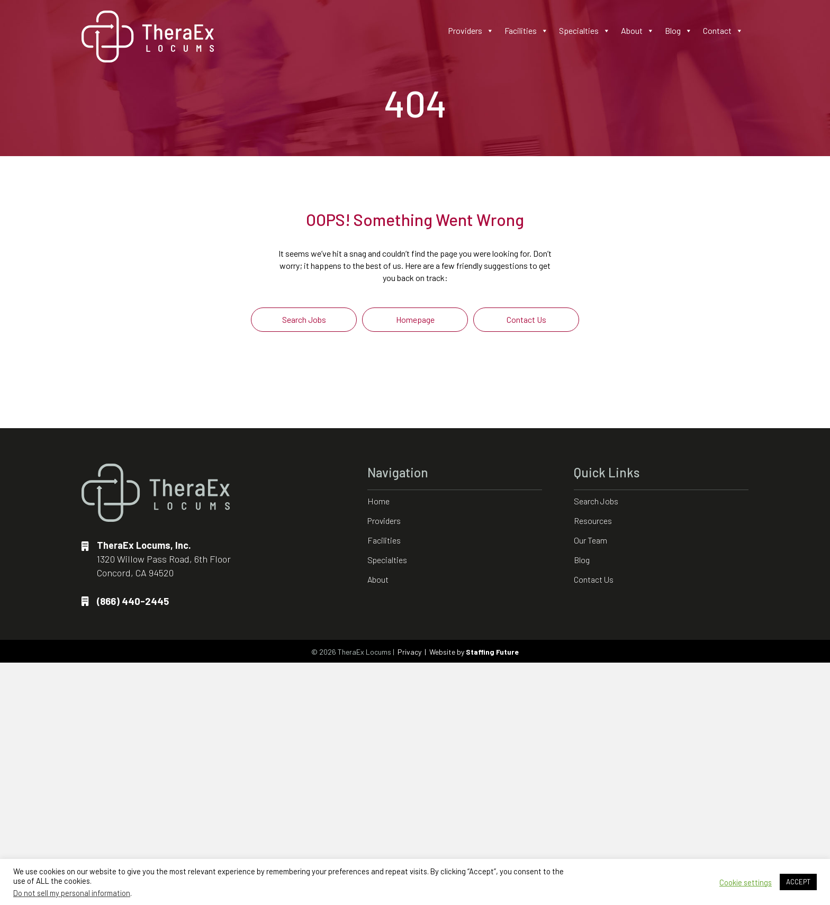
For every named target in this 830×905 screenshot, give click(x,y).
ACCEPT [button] (798, 881)
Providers (471, 30)
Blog (678, 30)
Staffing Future (492, 651)
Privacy (409, 651)
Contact (723, 30)
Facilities (526, 30)
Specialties (584, 30)
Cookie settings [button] (745, 882)
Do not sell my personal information (71, 893)
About (637, 30)
